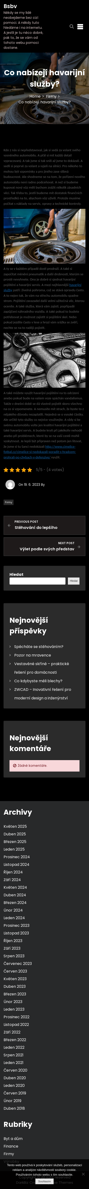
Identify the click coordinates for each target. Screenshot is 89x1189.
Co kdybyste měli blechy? (38, 681)
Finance (11, 1146)
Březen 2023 (15, 994)
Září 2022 (12, 1032)
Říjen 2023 (13, 940)
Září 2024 (12, 880)
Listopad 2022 (16, 1024)
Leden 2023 (14, 1009)
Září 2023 (12, 948)
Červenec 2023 (18, 963)
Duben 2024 (15, 895)
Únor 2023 (13, 1001)
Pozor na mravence (32, 655)
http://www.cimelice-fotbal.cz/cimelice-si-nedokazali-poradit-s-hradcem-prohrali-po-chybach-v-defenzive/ (40, 451)
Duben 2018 (14, 1108)
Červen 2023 (15, 971)
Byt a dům (13, 1138)
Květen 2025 (15, 826)
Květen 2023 (15, 979)
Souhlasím (44, 1181)
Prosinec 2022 (16, 1017)
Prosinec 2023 (16, 925)
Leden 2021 (13, 1062)
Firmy (8, 502)
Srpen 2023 (14, 956)
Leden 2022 (14, 1047)
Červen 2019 (15, 1093)
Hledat (16, 574)
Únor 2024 (13, 910)
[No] (83, 1174)
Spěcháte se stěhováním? (38, 646)
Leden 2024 (14, 918)
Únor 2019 (12, 1101)
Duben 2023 (15, 986)
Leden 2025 (14, 849)
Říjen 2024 (13, 872)
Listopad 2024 (16, 864)
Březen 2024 (15, 902)
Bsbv (10, 6)
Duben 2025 (15, 834)
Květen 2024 (15, 887)
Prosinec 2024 (17, 857)
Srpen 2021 (13, 1055)
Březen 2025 (15, 841)
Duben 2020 (15, 1078)
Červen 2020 (15, 1070)
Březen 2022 (15, 1040)
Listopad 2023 (16, 933)
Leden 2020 (14, 1085)
